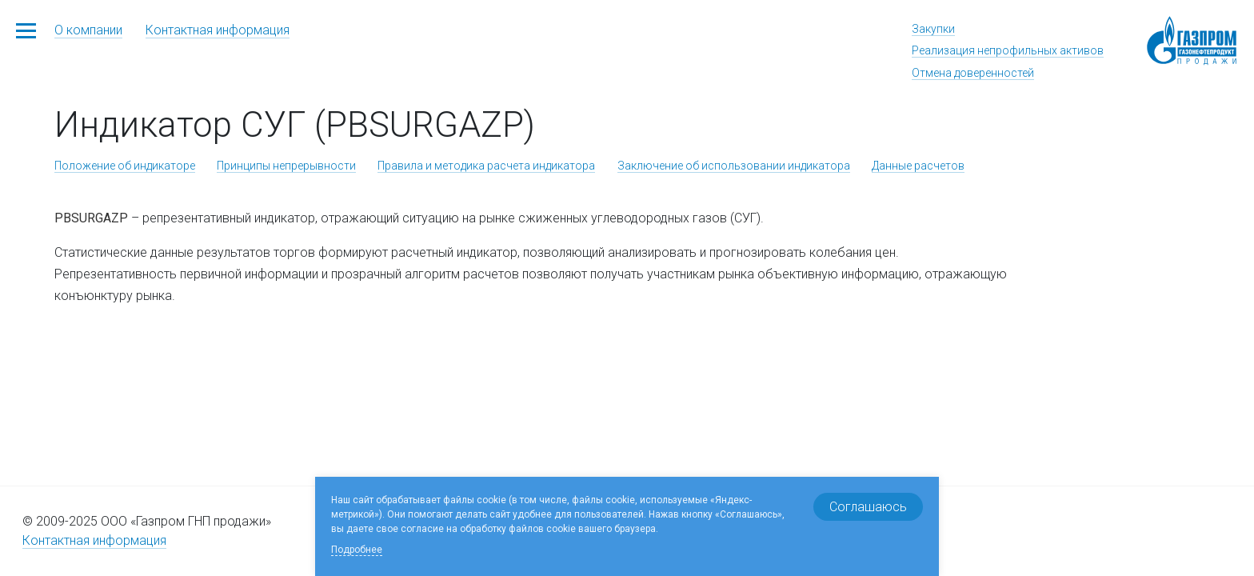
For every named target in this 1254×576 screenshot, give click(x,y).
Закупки (933, 28)
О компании (88, 30)
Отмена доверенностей (973, 72)
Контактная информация (218, 30)
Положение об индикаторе (124, 165)
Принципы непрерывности (286, 165)
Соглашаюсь (868, 506)
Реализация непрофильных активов (1008, 50)
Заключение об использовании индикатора (733, 165)
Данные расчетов (918, 165)
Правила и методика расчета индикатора (486, 165)
